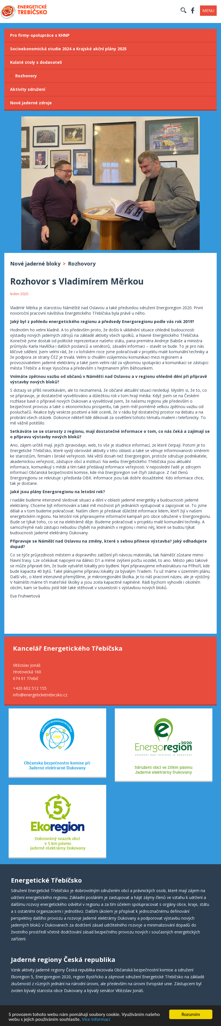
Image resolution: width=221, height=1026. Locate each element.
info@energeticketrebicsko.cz (40, 695)
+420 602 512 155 (30, 688)
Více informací (96, 1020)
